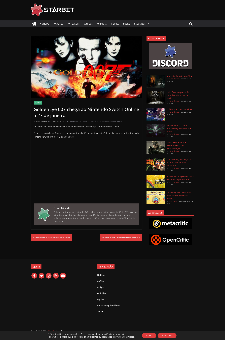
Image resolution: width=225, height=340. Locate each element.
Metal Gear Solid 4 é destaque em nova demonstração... (176, 145)
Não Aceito (167, 335)
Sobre (126, 23)
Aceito (149, 335)
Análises (58, 23)
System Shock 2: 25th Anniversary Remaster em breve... (179, 128)
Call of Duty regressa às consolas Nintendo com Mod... (178, 95)
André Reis (173, 201)
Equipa (115, 23)
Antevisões (74, 23)
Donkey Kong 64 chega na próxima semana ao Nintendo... (179, 162)
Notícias (44, 23)
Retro (119, 121)
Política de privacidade (108, 305)
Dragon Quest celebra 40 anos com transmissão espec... (179, 195)
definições (129, 337)
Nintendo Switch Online (106, 121)
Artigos (88, 23)
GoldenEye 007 (75, 121)
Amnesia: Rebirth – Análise (179, 76)
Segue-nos (140, 23)
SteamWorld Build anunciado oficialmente (51, 237)
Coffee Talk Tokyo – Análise (179, 109)
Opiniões (102, 23)
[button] (147, 24)
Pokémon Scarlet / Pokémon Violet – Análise (121, 237)
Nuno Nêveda (41, 121)
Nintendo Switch (89, 121)
